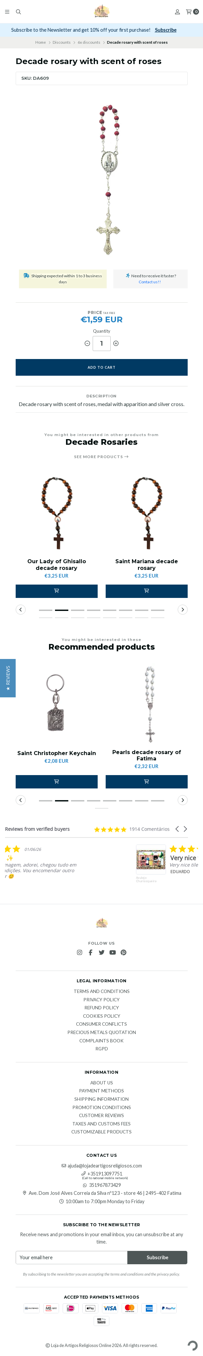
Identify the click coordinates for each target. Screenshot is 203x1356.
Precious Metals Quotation (101, 1032)
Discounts (62, 42)
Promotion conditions (101, 1107)
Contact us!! (150, 281)
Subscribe (173, 30)
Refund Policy (101, 1008)
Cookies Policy (101, 1016)
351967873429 (101, 1185)
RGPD (101, 1049)
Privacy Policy (101, 1000)
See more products (101, 457)
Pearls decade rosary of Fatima (146, 755)
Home (40, 42)
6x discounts (89, 42)
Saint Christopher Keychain (56, 753)
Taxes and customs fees (101, 1124)
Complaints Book (101, 1041)
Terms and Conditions (102, 991)
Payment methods (101, 1091)
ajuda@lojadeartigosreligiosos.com (101, 1165)
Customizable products (101, 1132)
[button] (57, 591)
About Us (101, 1083)
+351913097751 (101, 1173)
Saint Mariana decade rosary (146, 564)
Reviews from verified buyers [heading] (37, 829)
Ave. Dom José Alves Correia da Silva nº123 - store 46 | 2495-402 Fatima (101, 1193)
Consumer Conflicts (101, 1024)
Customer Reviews (101, 1115)
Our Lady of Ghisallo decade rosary (56, 564)
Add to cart (102, 367)
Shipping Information (101, 1099)
